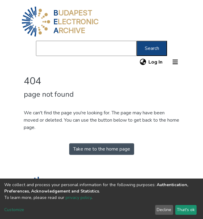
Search (152, 48)
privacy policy (78, 197)
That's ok (186, 210)
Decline (164, 210)
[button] (143, 62)
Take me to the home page (101, 149)
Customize (14, 210)
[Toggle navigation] (175, 62)
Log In (155, 62)
